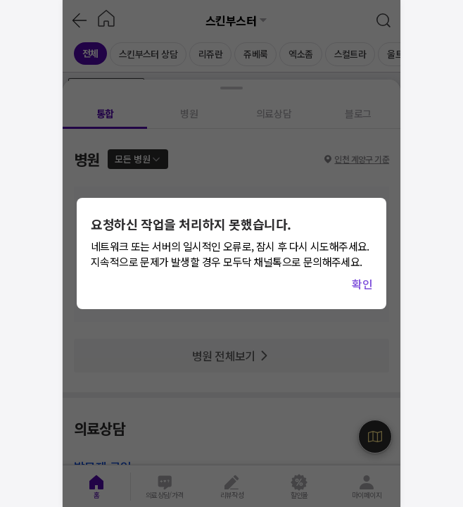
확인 (362, 283)
